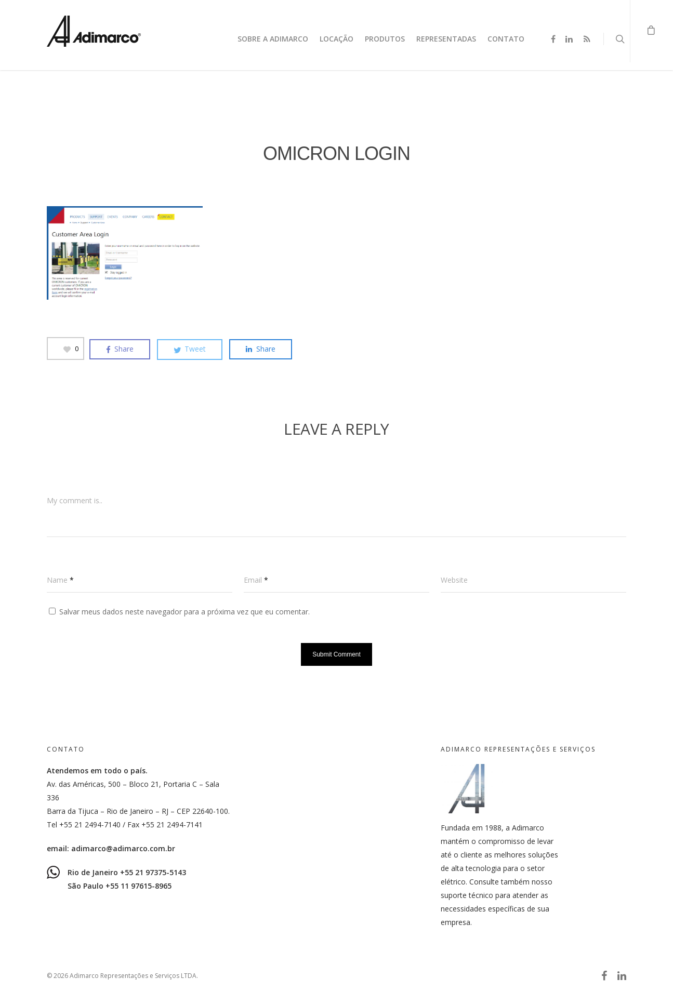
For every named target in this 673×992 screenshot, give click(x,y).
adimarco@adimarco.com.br (123, 848)
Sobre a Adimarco (272, 39)
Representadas (446, 39)
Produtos (385, 39)
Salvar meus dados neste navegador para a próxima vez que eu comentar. (184, 611)
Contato (505, 39)
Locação (336, 39)
